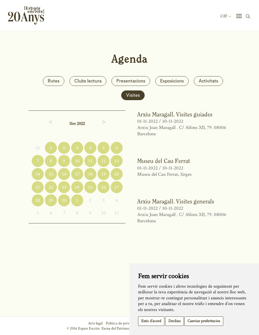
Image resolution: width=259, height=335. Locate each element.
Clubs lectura (87, 81)
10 (77, 160)
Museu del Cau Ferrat (163, 160)
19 (103, 173)
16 (64, 173)
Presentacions (130, 81)
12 (103, 160)
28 (37, 200)
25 (90, 187)
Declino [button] (174, 321)
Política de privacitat (122, 323)
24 (77, 187)
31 (37, 147)
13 (116, 160)
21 (37, 187)
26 (103, 187)
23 (64, 187)
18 (90, 173)
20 (116, 173)
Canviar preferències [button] (204, 321)
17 (77, 173)
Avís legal (95, 323)
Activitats (208, 81)
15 (51, 173)
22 (51, 187)
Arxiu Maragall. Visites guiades (174, 114)
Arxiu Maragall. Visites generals (175, 201)
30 (64, 200)
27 (116, 187)
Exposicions (172, 81)
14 (37, 173)
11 (90, 160)
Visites (133, 95)
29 (51, 200)
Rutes (53, 81)
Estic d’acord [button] (151, 321)
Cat (225, 16)
